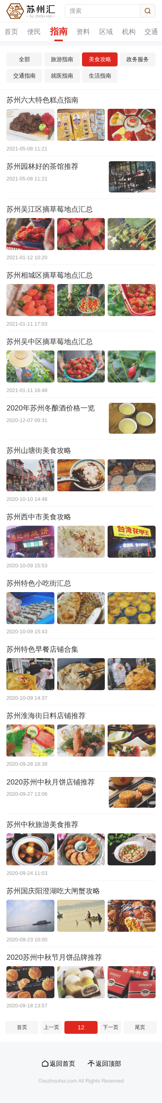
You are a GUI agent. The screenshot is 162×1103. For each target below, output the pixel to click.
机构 (129, 32)
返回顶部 (108, 1063)
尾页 (140, 1027)
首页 (11, 32)
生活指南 (100, 75)
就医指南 (62, 75)
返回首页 (62, 1063)
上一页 (51, 1027)
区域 (106, 32)
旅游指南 (62, 59)
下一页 (110, 1027)
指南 (59, 31)
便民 (34, 32)
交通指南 (24, 75)
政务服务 (137, 59)
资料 (83, 32)
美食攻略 (100, 59)
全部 (24, 59)
